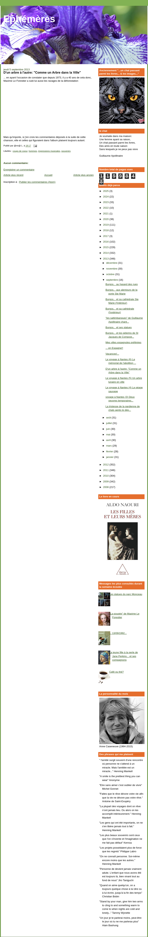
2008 (106, 487)
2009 (106, 481)
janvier (110, 457)
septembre (112, 279)
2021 (106, 213)
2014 (106, 252)
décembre (112, 262)
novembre (112, 268)
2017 (106, 236)
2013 (106, 258)
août (109, 417)
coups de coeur (20, 151)
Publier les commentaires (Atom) (37, 182)
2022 (106, 207)
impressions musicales (49, 151)
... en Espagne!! (114, 348)
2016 (106, 241)
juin (108, 428)
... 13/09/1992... (118, 633)
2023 (106, 202)
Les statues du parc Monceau (125, 594)
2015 (106, 247)
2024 (106, 196)
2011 (106, 470)
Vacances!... (112, 353)
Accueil (48, 175)
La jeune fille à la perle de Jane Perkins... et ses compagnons (123, 656)
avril (108, 440)
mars (109, 445)
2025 (106, 191)
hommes (33, 151)
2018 (106, 230)
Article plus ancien (83, 175)
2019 (106, 224)
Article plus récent (13, 175)
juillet (109, 423)
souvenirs (66, 151)
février (110, 451)
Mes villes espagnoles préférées (123, 342)
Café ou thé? (116, 671)
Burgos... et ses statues (118, 327)
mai (108, 434)
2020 (106, 219)
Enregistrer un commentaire (18, 169)
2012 (106, 464)
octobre (110, 274)
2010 (106, 475)
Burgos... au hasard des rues (121, 284)
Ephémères (29, 18)
